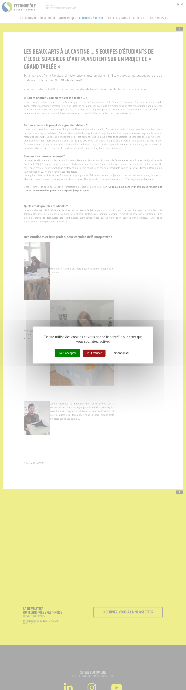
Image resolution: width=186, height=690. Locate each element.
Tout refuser (94, 353)
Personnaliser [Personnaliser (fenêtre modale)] (120, 353)
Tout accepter (67, 353)
